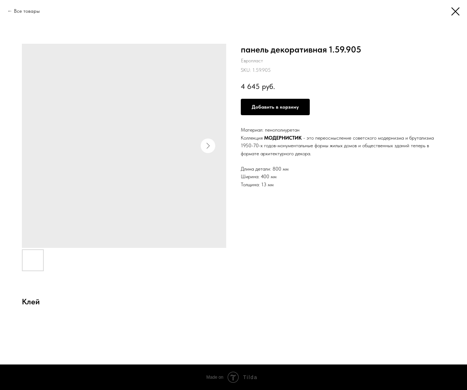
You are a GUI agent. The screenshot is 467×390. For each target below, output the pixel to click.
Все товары (27, 11)
